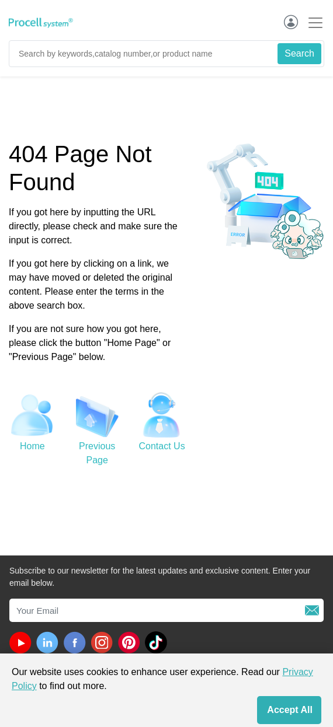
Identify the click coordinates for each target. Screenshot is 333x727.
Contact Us (162, 446)
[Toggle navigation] (312, 22)
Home (32, 446)
